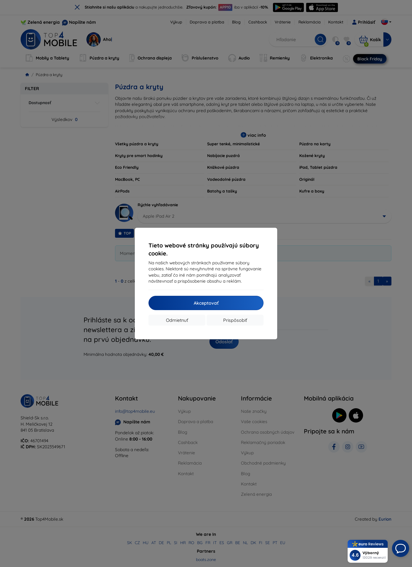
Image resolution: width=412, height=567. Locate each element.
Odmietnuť (177, 320)
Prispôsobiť (235, 320)
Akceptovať (206, 303)
